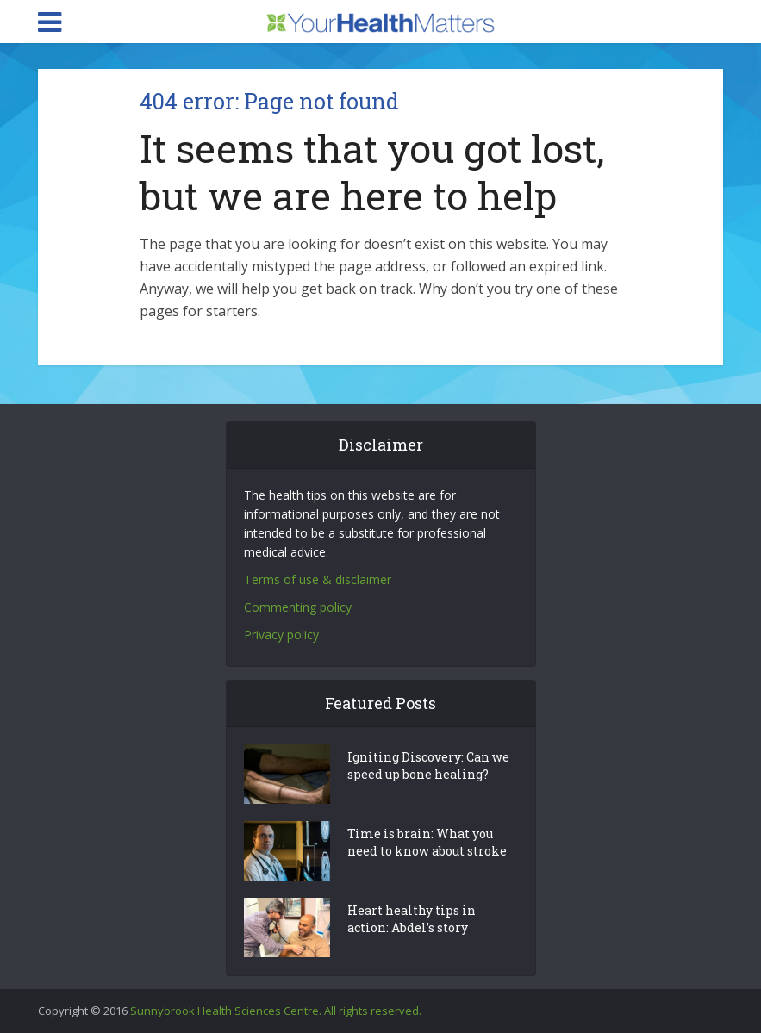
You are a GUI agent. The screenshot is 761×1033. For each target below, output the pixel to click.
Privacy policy (281, 634)
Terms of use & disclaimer (317, 579)
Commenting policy (298, 607)
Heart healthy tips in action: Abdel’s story (411, 919)
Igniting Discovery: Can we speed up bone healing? (428, 765)
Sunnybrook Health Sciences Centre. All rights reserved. (275, 1010)
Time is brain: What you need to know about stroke (427, 842)
